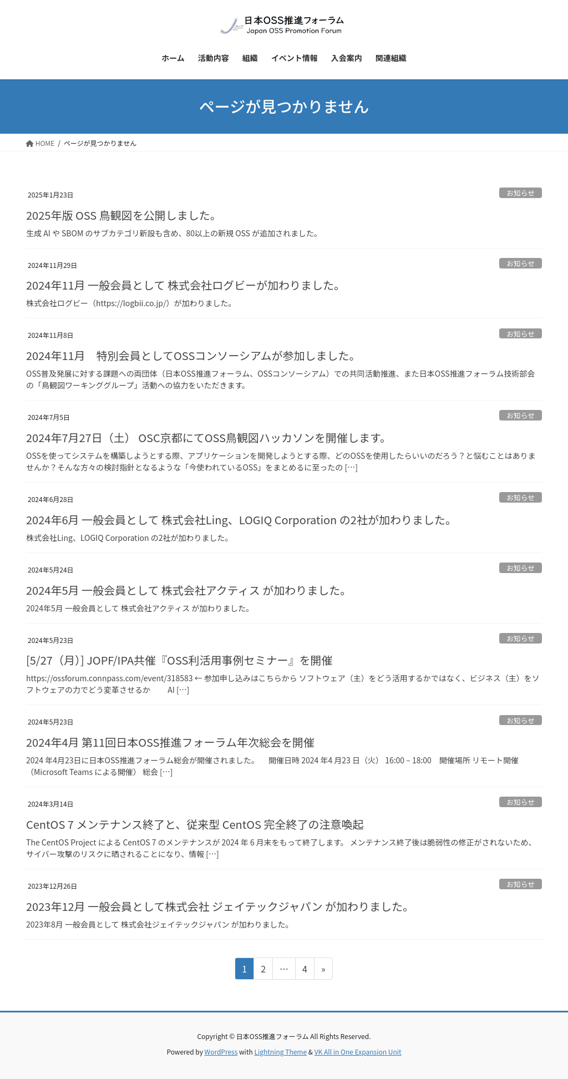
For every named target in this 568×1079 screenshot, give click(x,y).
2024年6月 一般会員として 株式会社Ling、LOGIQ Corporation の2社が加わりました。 (241, 519)
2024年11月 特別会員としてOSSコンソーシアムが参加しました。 (193, 355)
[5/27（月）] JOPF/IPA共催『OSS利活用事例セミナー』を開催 (179, 660)
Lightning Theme (280, 1051)
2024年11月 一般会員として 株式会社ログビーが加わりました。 (185, 285)
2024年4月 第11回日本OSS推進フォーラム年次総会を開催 (170, 742)
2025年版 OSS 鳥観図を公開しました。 (123, 215)
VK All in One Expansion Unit (358, 1051)
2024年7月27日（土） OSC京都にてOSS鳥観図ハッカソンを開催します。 (208, 437)
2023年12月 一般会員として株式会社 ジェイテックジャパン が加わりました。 (220, 906)
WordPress (221, 1051)
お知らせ (520, 193)
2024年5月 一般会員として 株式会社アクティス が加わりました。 (188, 590)
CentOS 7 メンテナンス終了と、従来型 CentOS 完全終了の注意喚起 (195, 824)
